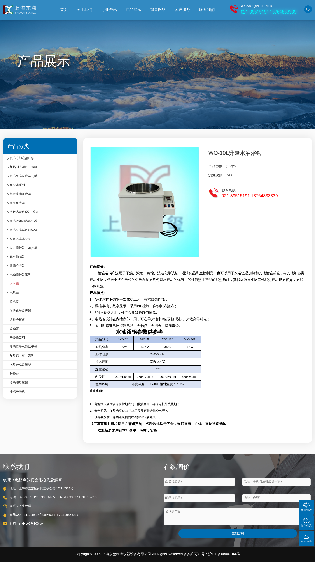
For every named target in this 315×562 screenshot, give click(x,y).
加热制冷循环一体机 (23, 167)
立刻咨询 (238, 533)
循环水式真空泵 (20, 239)
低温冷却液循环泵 (22, 158)
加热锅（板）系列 (22, 356)
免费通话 (306, 507)
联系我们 (207, 10)
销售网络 (158, 10)
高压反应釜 (17, 203)
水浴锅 (14, 284)
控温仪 (14, 302)
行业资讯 (109, 10)
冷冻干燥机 (17, 392)
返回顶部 (306, 538)
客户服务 (182, 10)
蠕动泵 (14, 329)
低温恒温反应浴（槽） (25, 176)
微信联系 (306, 522)
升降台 (14, 374)
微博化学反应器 (20, 311)
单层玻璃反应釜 (20, 194)
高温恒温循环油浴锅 (23, 230)
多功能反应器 (19, 383)
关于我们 (84, 10)
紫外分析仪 (17, 320)
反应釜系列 (17, 185)
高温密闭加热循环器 (23, 221)
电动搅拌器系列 (20, 275)
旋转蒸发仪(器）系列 (24, 212)
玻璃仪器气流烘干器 (23, 347)
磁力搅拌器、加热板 (23, 248)
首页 (64, 10)
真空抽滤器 (17, 257)
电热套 (14, 293)
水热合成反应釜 (20, 365)
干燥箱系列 (17, 338)
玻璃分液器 (17, 266)
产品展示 (133, 10)
